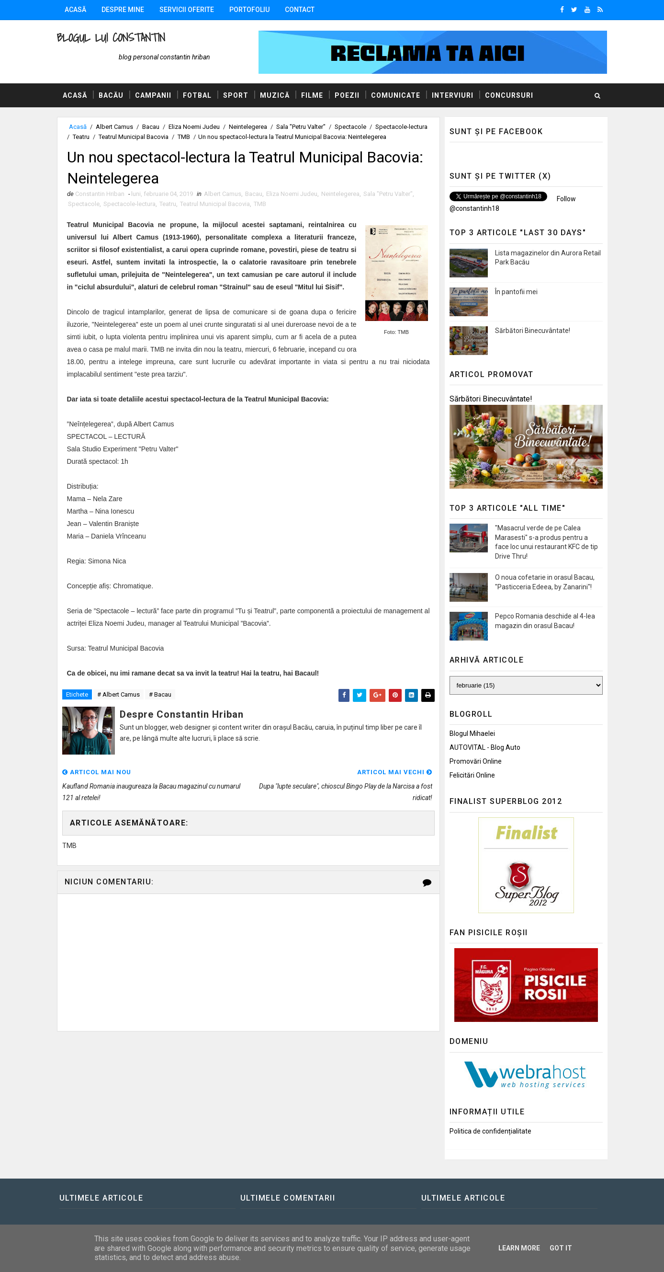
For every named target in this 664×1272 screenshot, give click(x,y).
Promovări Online (476, 761)
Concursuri (509, 95)
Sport (235, 95)
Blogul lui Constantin (111, 37)
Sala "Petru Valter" (301, 126)
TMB (184, 136)
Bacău (111, 95)
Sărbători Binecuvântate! (532, 330)
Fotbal (197, 95)
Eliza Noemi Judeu (194, 126)
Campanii (153, 95)
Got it (561, 1248)
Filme (312, 95)
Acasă (75, 9)
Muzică (275, 95)
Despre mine (122, 9)
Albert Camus (114, 126)
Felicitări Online (472, 775)
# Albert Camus (118, 694)
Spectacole (350, 126)
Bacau (150, 126)
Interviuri (452, 95)
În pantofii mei (516, 292)
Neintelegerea (248, 126)
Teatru (81, 136)
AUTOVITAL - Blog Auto (485, 747)
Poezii (347, 95)
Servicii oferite (186, 9)
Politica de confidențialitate (490, 1131)
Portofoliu (249, 9)
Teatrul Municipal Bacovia (134, 136)
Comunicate (395, 95)
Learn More (519, 1248)
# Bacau (160, 694)
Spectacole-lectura (401, 126)
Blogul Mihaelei (472, 733)
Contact (300, 9)
